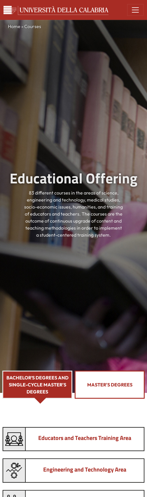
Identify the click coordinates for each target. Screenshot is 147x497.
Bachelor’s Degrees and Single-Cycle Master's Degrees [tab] (37, 385)
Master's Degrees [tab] (109, 385)
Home (14, 26)
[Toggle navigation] (135, 10)
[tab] (73, 439)
